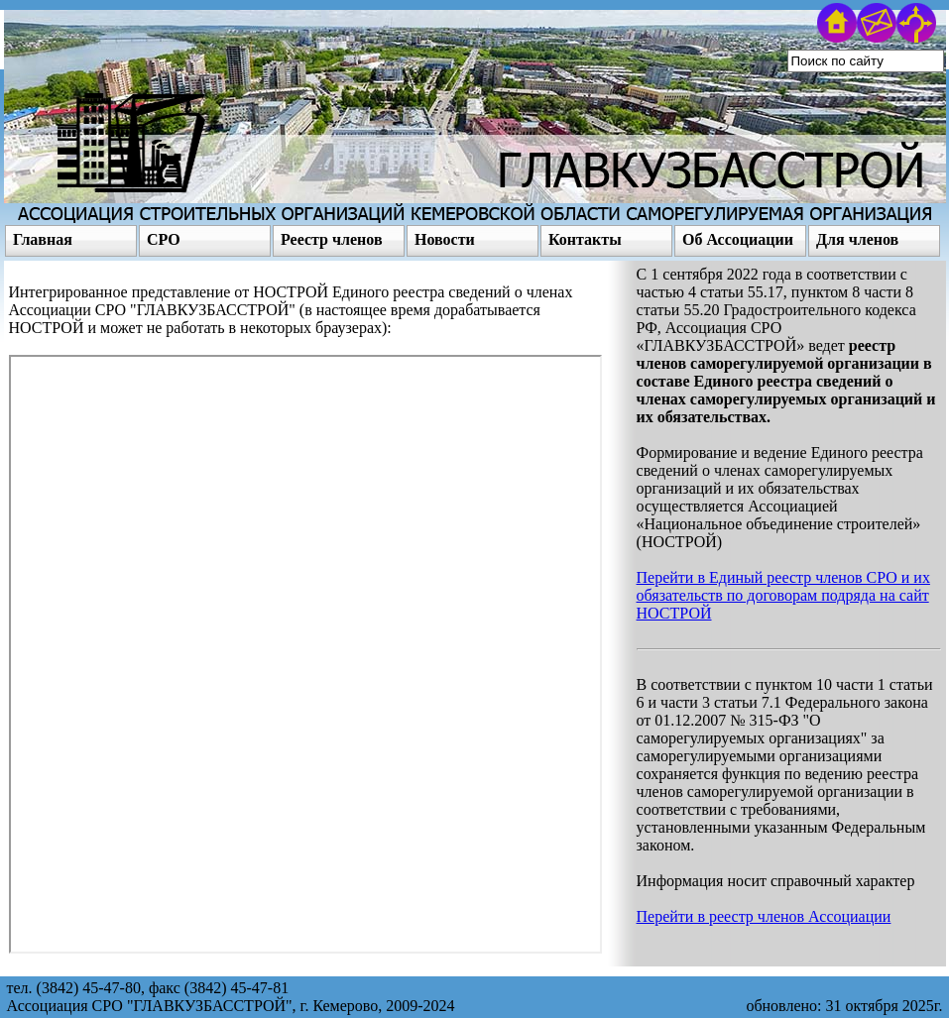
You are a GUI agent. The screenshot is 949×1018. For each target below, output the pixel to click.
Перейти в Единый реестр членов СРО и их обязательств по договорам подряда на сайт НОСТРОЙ (783, 595)
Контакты (585, 239)
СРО (163, 239)
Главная (42, 239)
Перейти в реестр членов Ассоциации (764, 916)
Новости (445, 239)
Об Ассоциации (737, 239)
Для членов (857, 239)
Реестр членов (332, 239)
